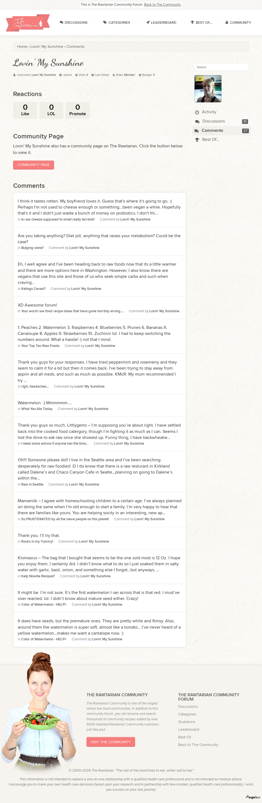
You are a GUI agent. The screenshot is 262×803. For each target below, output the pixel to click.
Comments (208, 130)
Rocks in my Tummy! (37, 542)
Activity (205, 112)
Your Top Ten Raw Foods (40, 346)
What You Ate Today (37, 409)
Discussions (210, 121)
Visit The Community (111, 742)
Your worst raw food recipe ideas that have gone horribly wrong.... (72, 311)
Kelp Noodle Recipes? (38, 576)
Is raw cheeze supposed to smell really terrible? (58, 220)
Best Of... (207, 139)
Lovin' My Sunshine (135, 220)
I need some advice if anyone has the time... (54, 444)
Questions (186, 721)
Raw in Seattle (32, 485)
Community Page (33, 164)
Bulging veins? (32, 248)
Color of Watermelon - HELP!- (44, 605)
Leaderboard (188, 729)
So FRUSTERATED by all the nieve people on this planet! (65, 519)
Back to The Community (198, 744)
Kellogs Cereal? (33, 289)
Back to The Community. (162, 5)
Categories (187, 714)
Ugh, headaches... (35, 387)
